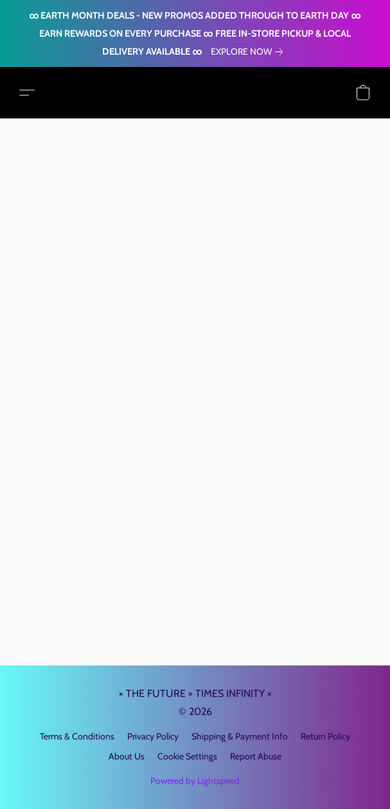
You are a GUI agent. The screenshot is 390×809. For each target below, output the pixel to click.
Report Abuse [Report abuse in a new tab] (255, 756)
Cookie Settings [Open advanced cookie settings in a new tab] (187, 756)
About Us (127, 756)
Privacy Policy (153, 736)
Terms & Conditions (77, 736)
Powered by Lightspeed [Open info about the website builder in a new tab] (195, 780)
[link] (249, 51)
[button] (27, 93)
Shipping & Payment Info (239, 736)
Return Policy (325, 736)
